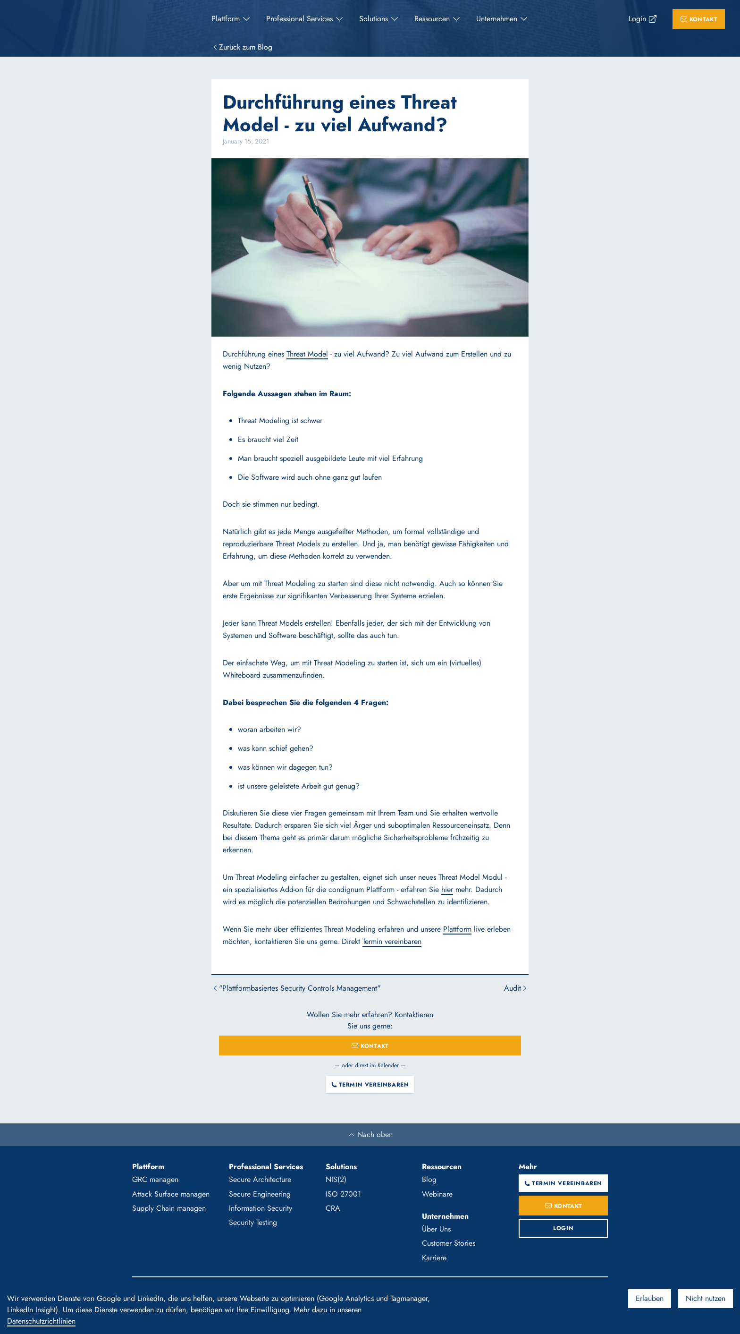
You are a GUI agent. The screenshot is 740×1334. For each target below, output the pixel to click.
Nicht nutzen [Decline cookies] (705, 1298)
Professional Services (299, 18)
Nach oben (370, 1134)
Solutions (373, 18)
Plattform (225, 18)
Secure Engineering (260, 1194)
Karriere (434, 1257)
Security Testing (253, 1222)
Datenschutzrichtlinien (41, 1321)
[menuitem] (231, 19)
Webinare (437, 1194)
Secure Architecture (260, 1179)
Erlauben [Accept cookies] (650, 1298)
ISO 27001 (343, 1194)
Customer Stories (448, 1243)
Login (637, 18)
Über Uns (436, 1229)
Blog (429, 1179)
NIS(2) (336, 1179)
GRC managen (155, 1179)
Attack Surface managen (171, 1194)
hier (447, 889)
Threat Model (307, 353)
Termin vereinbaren (391, 941)
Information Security (260, 1208)
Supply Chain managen (169, 1208)
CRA (333, 1208)
